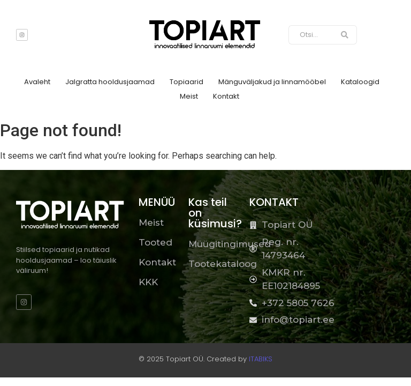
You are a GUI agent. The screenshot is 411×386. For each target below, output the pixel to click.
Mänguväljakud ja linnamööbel (272, 82)
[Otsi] (310, 34)
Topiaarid (186, 82)
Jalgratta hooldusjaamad (110, 82)
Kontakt (226, 96)
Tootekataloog (222, 263)
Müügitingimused (229, 244)
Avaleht (37, 82)
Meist (189, 96)
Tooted (155, 242)
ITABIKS (260, 359)
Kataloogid (360, 82)
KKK (148, 282)
